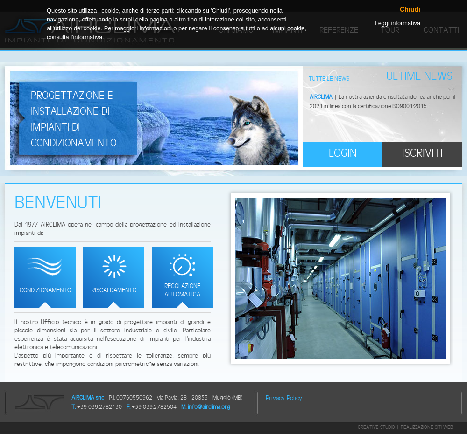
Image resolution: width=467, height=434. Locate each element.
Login (343, 152)
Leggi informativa (397, 23)
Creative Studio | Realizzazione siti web (405, 427)
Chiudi (410, 9)
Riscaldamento (114, 290)
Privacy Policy (284, 397)
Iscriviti (422, 152)
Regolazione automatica (182, 289)
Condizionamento (45, 290)
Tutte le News (329, 79)
